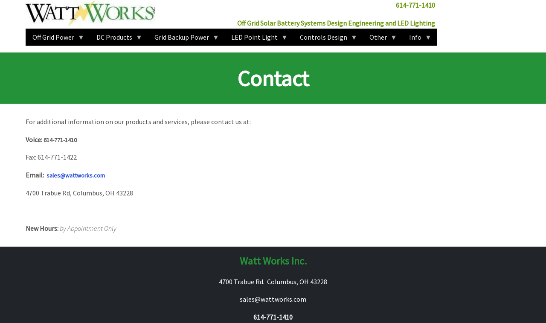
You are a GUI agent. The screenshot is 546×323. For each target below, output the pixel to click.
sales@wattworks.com (75, 175)
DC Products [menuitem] (116, 39)
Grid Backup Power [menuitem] (183, 39)
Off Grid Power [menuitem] (55, 39)
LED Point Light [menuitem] (256, 39)
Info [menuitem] (417, 39)
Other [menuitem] (380, 39)
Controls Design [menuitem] (325, 39)
